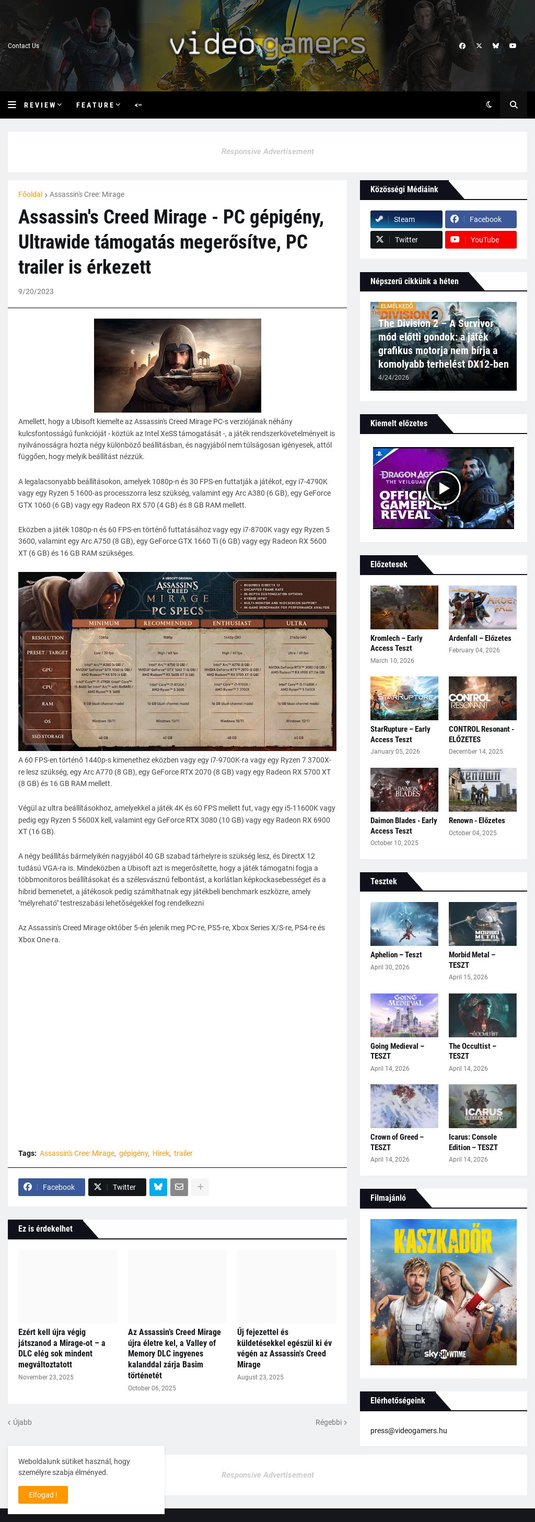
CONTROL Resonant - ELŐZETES (481, 734)
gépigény (133, 1153)
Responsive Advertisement (268, 151)
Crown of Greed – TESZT (397, 1142)
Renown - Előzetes (477, 820)
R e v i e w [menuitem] (39, 105)
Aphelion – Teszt (396, 954)
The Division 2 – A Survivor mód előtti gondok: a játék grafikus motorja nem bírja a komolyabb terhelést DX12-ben (443, 343)
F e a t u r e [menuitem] (94, 105)
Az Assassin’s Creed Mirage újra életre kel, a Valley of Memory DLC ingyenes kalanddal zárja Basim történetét (174, 1353)
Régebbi (329, 1422)
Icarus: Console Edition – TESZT (473, 1142)
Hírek (161, 1153)
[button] (16, 105)
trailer (183, 1153)
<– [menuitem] (138, 105)
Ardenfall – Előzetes (480, 638)
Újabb (22, 1422)
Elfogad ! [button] (43, 1495)
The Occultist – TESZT (472, 1051)
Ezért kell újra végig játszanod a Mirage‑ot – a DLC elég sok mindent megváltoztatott (62, 1348)
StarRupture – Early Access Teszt (400, 734)
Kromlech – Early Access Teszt (396, 643)
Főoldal (30, 194)
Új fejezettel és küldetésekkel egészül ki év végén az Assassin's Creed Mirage (284, 1348)
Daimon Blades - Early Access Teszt (403, 826)
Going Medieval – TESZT (397, 1051)
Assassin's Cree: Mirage (87, 194)
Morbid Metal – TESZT (472, 960)
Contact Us (23, 46)
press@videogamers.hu (408, 1430)
